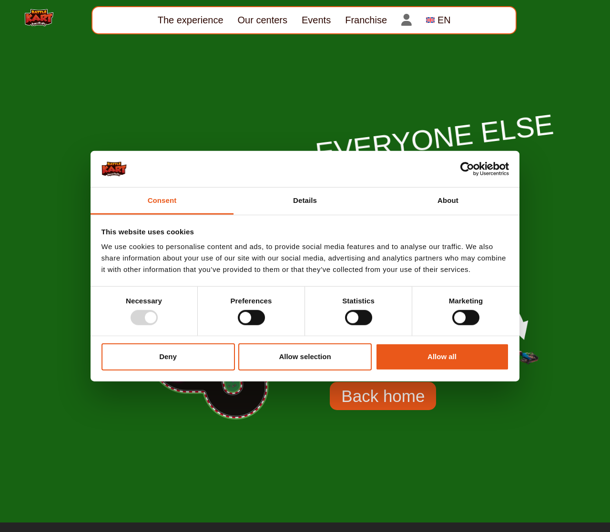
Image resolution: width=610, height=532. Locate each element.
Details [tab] (305, 200)
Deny (168, 356)
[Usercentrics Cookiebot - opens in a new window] (467, 169)
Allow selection (305, 356)
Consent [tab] (162, 200)
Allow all (442, 356)
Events (316, 20)
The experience (191, 20)
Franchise (366, 20)
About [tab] (447, 200)
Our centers (262, 20)
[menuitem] (438, 20)
